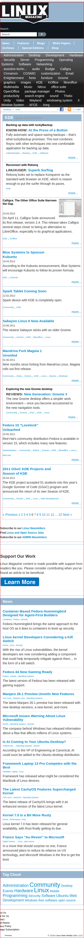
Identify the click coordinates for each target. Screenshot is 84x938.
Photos (60, 91)
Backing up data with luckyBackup (29, 125)
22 (60, 514)
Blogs (41, 43)
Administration (14, 55)
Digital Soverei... (9, 841)
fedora (36, 450)
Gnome (63, 78)
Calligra (65, 69)
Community (8, 307)
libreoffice (70, 82)
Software (25, 64)
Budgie (50, 69)
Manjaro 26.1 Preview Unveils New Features (38, 694)
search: (4, 28)
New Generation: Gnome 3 (45, 394)
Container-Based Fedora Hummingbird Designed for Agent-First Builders (34, 613)
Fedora (16, 619)
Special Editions (33, 48)
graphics (9, 82)
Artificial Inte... (9, 746)
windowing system (59, 100)
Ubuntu (52, 376)
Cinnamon (11, 73)
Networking (44, 64)
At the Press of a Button (48, 130)
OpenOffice (11, 91)
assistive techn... (15, 69)
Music (28, 87)
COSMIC (29, 73)
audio (36, 69)
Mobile (54, 891)
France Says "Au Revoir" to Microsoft (33, 837)
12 (52, 514)
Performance (15, 819)
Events (19, 498)
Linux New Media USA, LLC (69, 935)
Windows (63, 376)
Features (23, 43)
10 (43, 514)
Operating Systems (26, 676)
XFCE (33, 105)
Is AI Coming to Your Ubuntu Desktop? (34, 742)
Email (69, 73)
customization (50, 73)
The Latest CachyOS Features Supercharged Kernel (39, 791)
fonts (32, 78)
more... (73, 157)
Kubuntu (14, 277)
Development (55, 55)
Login (78, 109)
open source (29, 841)
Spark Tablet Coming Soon (25, 291)
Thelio (68, 96)
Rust (24, 819)
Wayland (35, 100)
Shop (55, 48)
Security (9, 60)
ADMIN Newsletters (34, 537)
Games (13, 676)
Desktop (34, 55)
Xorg (46, 105)
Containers (7, 619)
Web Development (50, 498)
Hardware (76, 55)
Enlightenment (14, 78)
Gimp (19, 376)
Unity (7, 100)
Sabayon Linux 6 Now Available (28, 321)
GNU (32, 412)
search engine (35, 96)
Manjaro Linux (19, 698)
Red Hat (7, 455)
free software (48, 900)
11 (48, 514)
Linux (47, 337)
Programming (44, 60)
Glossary (8, 935)
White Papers (62, 43)
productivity (11, 96)
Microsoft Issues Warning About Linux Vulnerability (34, 718)
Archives (8, 48)
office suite (58, 87)
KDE (39, 82)
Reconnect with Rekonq (22, 165)
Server (24, 60)
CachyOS (17, 797)
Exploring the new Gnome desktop (29, 389)
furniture (47, 78)
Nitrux (42, 87)
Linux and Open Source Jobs (25, 532)
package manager (37, 91)
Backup (26, 153)
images (26, 82)
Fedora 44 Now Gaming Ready (27, 672)
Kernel (5, 645)
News (6, 43)
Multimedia (11, 87)
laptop (14, 772)
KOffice (53, 82)
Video (20, 100)
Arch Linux (7, 698)
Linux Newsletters (33, 528)
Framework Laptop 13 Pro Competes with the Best (40, 765)
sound (54, 96)
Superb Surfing (40, 170)
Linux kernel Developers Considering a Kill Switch (38, 639)
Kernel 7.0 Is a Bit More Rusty (27, 815)
